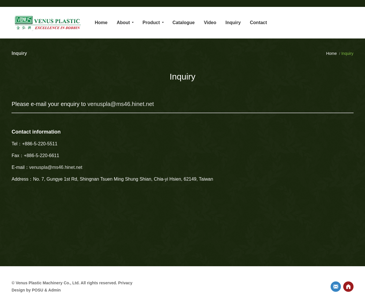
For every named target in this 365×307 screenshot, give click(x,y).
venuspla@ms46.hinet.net (120, 104)
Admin (54, 290)
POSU (37, 290)
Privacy (125, 283)
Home (332, 53)
